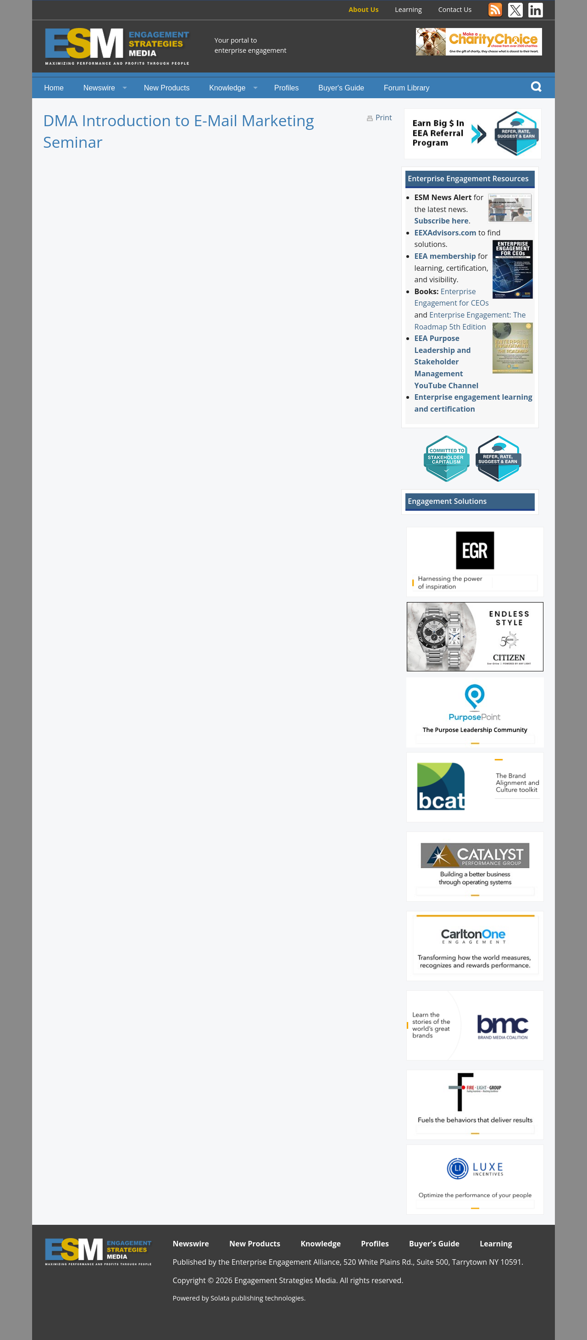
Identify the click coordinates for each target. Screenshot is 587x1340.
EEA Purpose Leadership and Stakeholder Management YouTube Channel (447, 361)
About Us (363, 9)
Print (384, 117)
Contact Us (455, 9)
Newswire (99, 88)
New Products (167, 88)
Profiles (286, 88)
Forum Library (407, 88)
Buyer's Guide (341, 88)
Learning (408, 9)
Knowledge (227, 88)
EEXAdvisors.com (445, 233)
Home (54, 88)
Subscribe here (442, 221)
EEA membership (445, 256)
